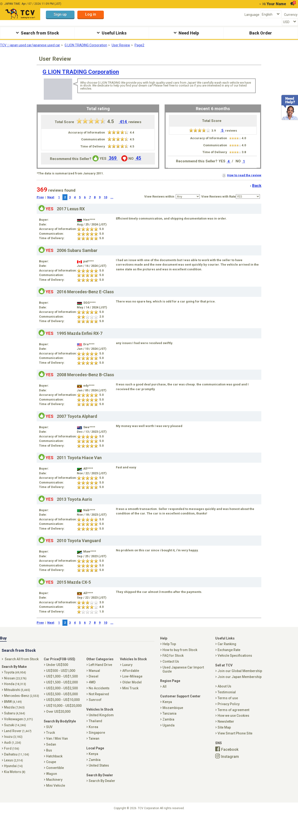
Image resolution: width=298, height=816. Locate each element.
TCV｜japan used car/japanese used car (30, 45)
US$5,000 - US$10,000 (63, 700)
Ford (11, 748)
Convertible (55, 768)
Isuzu (13, 736)
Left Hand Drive (100, 665)
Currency (291, 15)
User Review (121, 45)
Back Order (260, 32)
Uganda (168, 725)
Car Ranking (227, 644)
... (111, 197)
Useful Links (111, 32)
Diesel (93, 676)
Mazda (14, 707)
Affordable (130, 671)
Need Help (185, 32)
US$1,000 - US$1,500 (62, 676)
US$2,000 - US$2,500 (62, 688)
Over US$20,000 (58, 711)
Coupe (51, 762)
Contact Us (170, 661)
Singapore (97, 732)
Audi (12, 742)
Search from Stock (37, 32)
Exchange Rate (229, 650)
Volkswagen (18, 719)
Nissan (15, 678)
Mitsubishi (17, 690)
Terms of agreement (233, 710)
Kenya (93, 754)
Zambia (95, 760)
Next (50, 197)
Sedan (51, 744)
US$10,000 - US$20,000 (64, 706)
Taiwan (94, 738)
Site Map (224, 727)
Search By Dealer (102, 781)
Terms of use (228, 698)
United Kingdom (101, 715)
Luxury (127, 665)
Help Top (169, 644)
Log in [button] (90, 14)
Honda (15, 684)
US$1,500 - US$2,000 (62, 682)
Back (256, 185)
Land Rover (17, 731)
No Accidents (99, 688)
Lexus (13, 760)
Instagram (230, 756)
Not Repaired (99, 694)
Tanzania (169, 713)
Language (252, 15)
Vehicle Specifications (235, 655)
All (164, 686)
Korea (93, 727)
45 (138, 158)
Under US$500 (57, 665)
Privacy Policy (229, 704)
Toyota (15, 672)
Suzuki (15, 725)
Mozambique (172, 708)
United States (99, 765)
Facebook (229, 749)
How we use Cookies (233, 715)
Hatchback (54, 756)
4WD (92, 682)
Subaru (14, 713)
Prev (40, 197)
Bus (49, 750)
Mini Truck (130, 688)
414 (123, 121)
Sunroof (95, 700)
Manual (94, 671)
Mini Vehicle (55, 785)
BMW (13, 702)
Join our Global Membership (240, 671)
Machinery (54, 779)
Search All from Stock (22, 659)
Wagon (51, 774)
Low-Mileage (132, 676)
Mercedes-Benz (21, 696)
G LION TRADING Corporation (86, 45)
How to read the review (241, 175)
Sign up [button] (60, 14)
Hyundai (13, 766)
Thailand (95, 721)
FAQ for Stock (173, 655)
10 (105, 197)
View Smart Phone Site (235, 733)
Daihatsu (16, 754)
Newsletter (226, 721)
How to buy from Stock (179, 650)
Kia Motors (14, 772)
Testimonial (227, 692)
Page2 (139, 45)
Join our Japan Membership (240, 677)
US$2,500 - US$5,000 (62, 694)
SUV (49, 727)
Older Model (132, 682)
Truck (50, 732)
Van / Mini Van (57, 738)
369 (113, 158)
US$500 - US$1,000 (60, 671)
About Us (224, 686)
